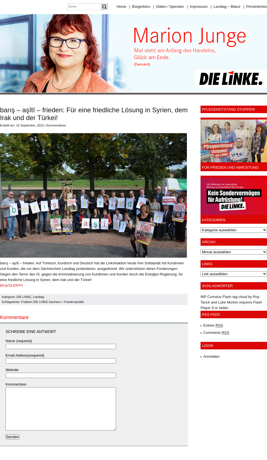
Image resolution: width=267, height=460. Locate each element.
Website (12, 370)
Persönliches (255, 6)
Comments (216, 332)
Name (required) (19, 341)
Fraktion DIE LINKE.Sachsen (41, 302)
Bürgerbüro (139, 6)
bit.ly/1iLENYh (11, 285)
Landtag (38, 297)
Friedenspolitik (74, 302)
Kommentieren (56, 125)
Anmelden (211, 356)
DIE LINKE (23, 297)
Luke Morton (228, 302)
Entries (213, 325)
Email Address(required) (25, 355)
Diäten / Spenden (168, 6)
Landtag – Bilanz (225, 6)
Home (121, 6)
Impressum (197, 6)
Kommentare (16, 384)
